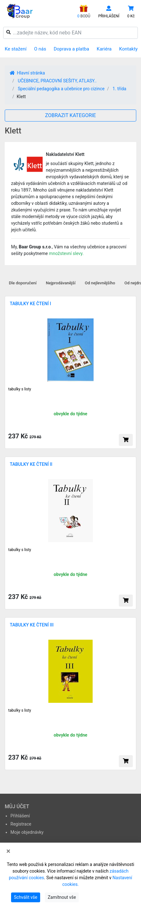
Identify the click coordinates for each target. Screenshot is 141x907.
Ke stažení (16, 49)
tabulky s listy (19, 389)
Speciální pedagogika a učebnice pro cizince (61, 88)
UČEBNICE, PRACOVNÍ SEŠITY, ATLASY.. (57, 80)
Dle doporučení (23, 283)
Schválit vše (25, 897)
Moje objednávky (27, 832)
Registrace (20, 824)
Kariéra (104, 49)
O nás (40, 49)
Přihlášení (20, 815)
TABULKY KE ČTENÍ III (32, 624)
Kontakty (128, 49)
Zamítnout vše (62, 897)
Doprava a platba (71, 49)
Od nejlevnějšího (100, 283)
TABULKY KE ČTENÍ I (30, 303)
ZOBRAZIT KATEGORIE (70, 115)
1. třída (119, 88)
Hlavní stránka (27, 72)
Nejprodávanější (61, 283)
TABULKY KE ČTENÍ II (31, 464)
